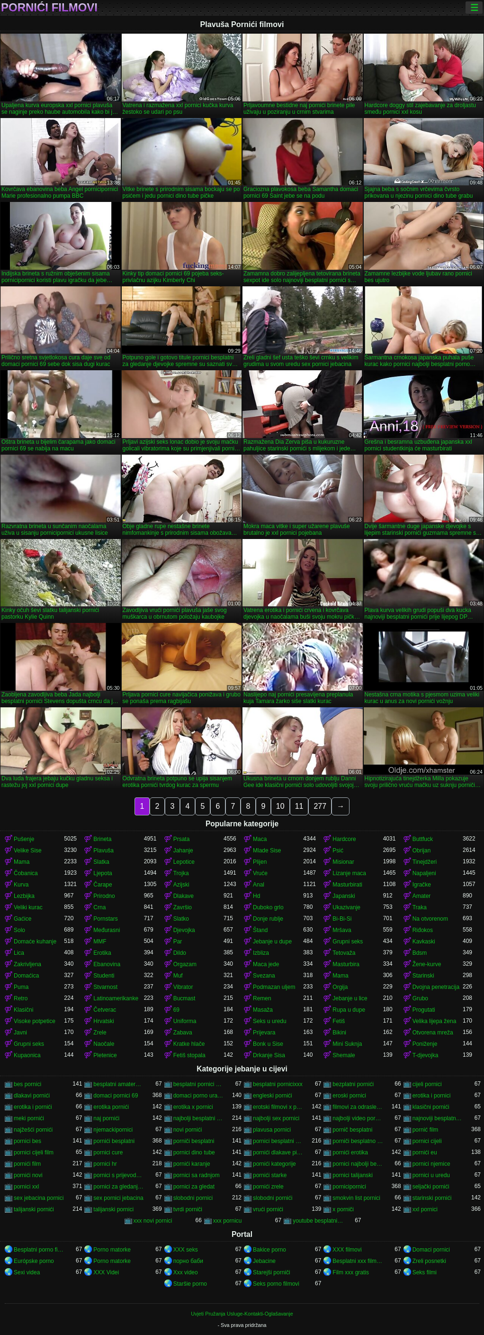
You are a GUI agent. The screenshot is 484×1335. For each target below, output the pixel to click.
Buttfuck (422, 839)
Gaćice (22, 918)
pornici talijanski (352, 1175)
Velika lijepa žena (434, 1021)
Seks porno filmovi (276, 1283)
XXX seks (185, 1249)
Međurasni (106, 930)
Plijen (260, 862)
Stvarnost (105, 987)
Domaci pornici (431, 1249)
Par (177, 941)
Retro (20, 998)
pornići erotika (350, 1152)
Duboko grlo (268, 907)
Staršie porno (190, 1283)
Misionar (343, 862)
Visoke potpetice (34, 1021)
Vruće (260, 873)
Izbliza (261, 953)
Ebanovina (106, 964)
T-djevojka (425, 1055)
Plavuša (103, 850)
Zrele (99, 1032)
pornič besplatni (352, 1129)
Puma (21, 987)
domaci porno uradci (198, 1095)
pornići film (27, 1164)
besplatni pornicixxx (278, 1084)
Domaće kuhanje (35, 941)
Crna (99, 907)
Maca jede (266, 964)
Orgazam (185, 964)
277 (320, 806)
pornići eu (424, 1152)
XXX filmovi (346, 1249)
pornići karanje (191, 1164)
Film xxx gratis (350, 1272)
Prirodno (104, 896)
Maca (260, 839)
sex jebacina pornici (38, 1198)
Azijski (181, 884)
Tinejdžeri (424, 862)
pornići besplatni (113, 1141)
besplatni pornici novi (198, 1084)
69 (176, 1009)
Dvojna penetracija (435, 987)
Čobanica (26, 873)
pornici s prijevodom (118, 1175)
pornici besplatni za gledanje (278, 1141)
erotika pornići (111, 1107)
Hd (256, 896)
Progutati (423, 1009)
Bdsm (419, 953)
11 (299, 806)
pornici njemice (431, 1164)
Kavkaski (423, 941)
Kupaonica (27, 1055)
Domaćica (26, 975)
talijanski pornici (113, 1209)
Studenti (103, 975)
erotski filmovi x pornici (278, 1107)
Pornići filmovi (49, 7)
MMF (99, 941)
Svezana (264, 975)
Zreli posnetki (429, 1261)
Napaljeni (424, 873)
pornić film (425, 1129)
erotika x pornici (193, 1107)
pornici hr (105, 1164)
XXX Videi (106, 1272)
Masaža (263, 1009)
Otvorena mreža (432, 1032)
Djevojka (184, 930)
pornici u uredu (431, 1175)
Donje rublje (268, 918)
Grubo (420, 998)
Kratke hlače (189, 1044)
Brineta (102, 839)
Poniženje (425, 1044)
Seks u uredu (270, 1021)
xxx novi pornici (153, 1220)
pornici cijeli (427, 1141)
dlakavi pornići (32, 1095)
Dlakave (183, 896)
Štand (260, 930)
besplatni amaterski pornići (118, 1084)
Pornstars (105, 918)
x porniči (343, 1209)
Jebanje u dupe (272, 941)
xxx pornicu (227, 1220)
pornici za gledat (194, 1186)
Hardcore (344, 839)
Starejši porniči (271, 1272)
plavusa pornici (272, 1129)
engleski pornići (272, 1095)
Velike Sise (28, 850)
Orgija (340, 987)
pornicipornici (349, 1186)
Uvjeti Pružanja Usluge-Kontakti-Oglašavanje (242, 1314)
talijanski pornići (34, 1209)
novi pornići (187, 1129)
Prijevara (264, 1032)
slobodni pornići (272, 1198)
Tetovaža (343, 953)
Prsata (181, 839)
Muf (178, 975)
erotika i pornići (33, 1107)
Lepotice (184, 862)
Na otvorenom (430, 918)
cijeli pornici (427, 1084)
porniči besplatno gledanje (357, 1141)
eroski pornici (349, 1095)
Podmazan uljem (274, 987)
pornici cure (108, 1152)
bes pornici (27, 1084)
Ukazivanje (346, 907)
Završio (182, 907)
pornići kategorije (274, 1164)
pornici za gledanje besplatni (118, 1186)
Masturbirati (347, 884)
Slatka (101, 862)
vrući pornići (268, 1209)
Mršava (341, 930)
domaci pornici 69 (115, 1095)
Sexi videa (27, 1272)
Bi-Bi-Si (341, 918)
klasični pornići (430, 1107)
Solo (19, 930)
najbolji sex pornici (276, 1118)
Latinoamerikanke (115, 998)
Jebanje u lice (349, 998)
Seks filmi (424, 1272)
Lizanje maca (349, 873)
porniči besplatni (194, 1141)
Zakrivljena (27, 964)
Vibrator (183, 987)
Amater (421, 896)
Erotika (102, 953)
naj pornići (106, 1118)
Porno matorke (112, 1249)
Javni (20, 1032)
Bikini (339, 1032)
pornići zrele (268, 1186)
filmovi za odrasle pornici (357, 1107)
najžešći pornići (33, 1129)
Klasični (23, 1009)
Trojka (181, 873)
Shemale (343, 1055)
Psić (337, 850)
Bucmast (184, 998)
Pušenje (24, 839)
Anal (258, 884)
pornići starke (270, 1175)
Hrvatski (103, 1021)
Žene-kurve (426, 964)
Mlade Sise (267, 850)
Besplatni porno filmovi (39, 1249)
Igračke (421, 884)
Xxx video (185, 1272)
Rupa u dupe (348, 1009)
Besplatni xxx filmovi (357, 1261)
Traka (419, 907)
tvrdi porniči (187, 1209)
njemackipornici (113, 1129)
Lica (19, 953)
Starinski (423, 975)
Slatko (181, 918)
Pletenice (105, 1055)
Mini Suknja (347, 1044)
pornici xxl (26, 1186)
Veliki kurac (28, 907)
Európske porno (34, 1261)
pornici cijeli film (34, 1152)
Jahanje (183, 850)
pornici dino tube (194, 1152)
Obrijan (421, 850)
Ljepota (102, 873)
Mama (21, 862)
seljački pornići (430, 1186)
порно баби (188, 1261)
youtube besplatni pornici (318, 1220)
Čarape (102, 884)
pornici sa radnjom (196, 1175)
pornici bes (27, 1141)
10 (280, 806)
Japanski (343, 896)
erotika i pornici (431, 1095)
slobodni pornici (193, 1198)
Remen (262, 998)
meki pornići (29, 1118)
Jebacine (264, 1261)
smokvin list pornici (356, 1198)
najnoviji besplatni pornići (437, 1118)
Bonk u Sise (268, 1044)
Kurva (21, 884)
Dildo (179, 953)
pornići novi (28, 1175)
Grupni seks (347, 941)
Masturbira (345, 964)
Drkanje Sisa (269, 1055)
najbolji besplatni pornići (198, 1118)
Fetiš (338, 1021)
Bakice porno (269, 1249)
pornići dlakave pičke (278, 1152)
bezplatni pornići (353, 1084)
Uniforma (185, 1021)
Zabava (182, 1032)
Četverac (104, 1009)
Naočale (103, 1044)
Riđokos (422, 930)
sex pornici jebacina (118, 1198)
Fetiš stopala (189, 1055)
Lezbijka (24, 896)
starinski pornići (432, 1198)
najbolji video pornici (357, 1118)
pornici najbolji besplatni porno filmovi (357, 1164)
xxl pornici (425, 1209)
